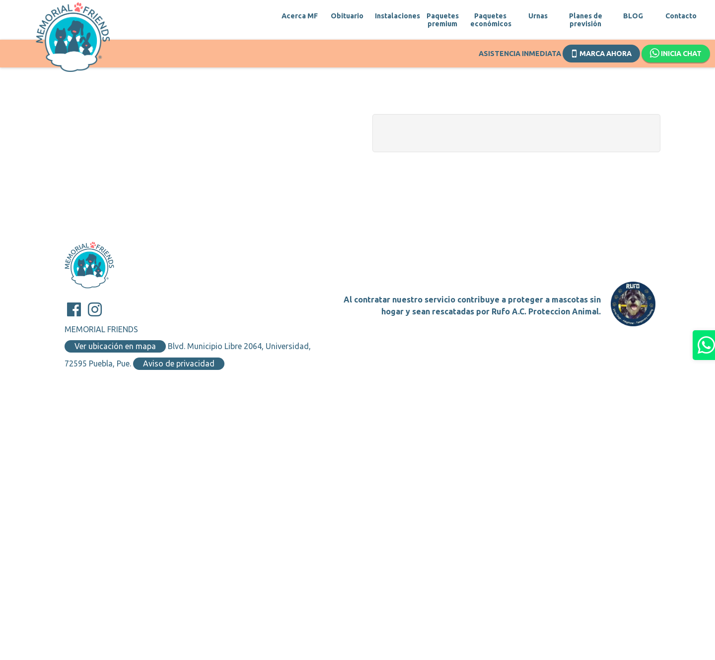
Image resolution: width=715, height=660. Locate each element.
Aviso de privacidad (178, 363)
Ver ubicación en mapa (115, 346)
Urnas (538, 16)
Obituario (347, 16)
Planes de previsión (585, 20)
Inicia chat (676, 53)
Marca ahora (602, 52)
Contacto (681, 16)
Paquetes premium (443, 20)
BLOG (633, 16)
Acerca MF (300, 16)
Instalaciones (395, 16)
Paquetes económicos (490, 20)
